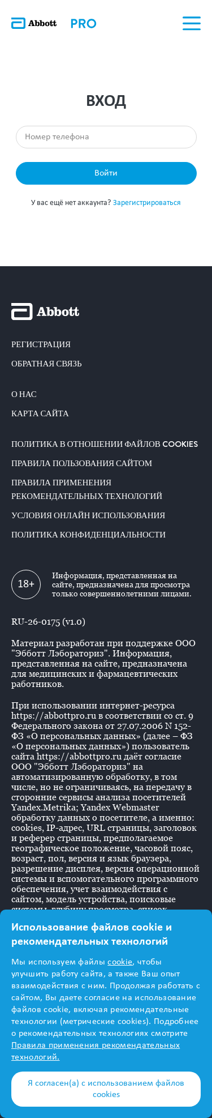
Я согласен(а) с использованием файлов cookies (106, 1089)
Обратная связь (46, 363)
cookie (119, 962)
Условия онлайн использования (88, 515)
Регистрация (41, 344)
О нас (24, 394)
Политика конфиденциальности (88, 534)
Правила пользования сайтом (81, 463)
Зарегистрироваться (147, 203)
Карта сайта (40, 413)
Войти (106, 173)
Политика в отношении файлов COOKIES (104, 444)
